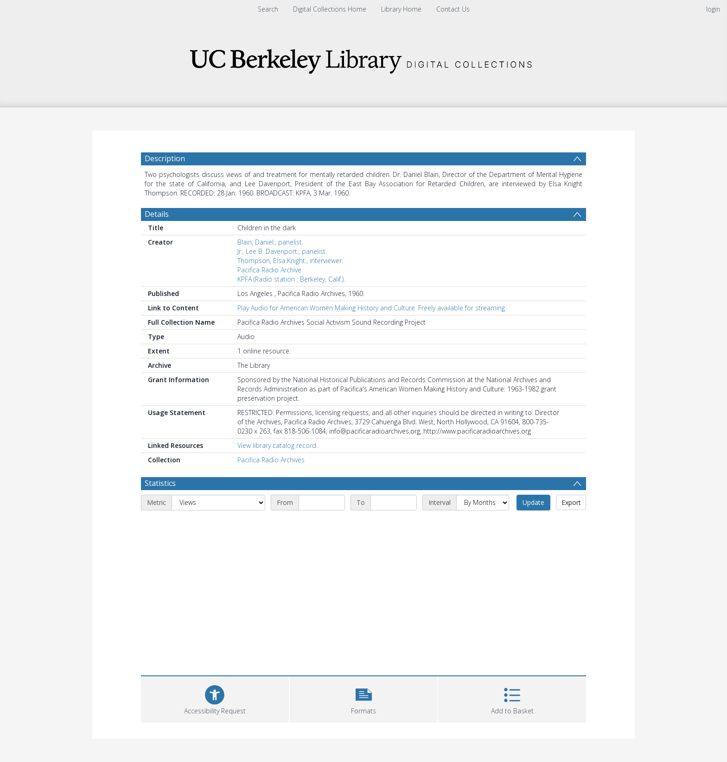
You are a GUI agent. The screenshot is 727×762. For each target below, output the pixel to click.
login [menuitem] (713, 9)
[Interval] (482, 502)
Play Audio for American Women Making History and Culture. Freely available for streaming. (371, 307)
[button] (364, 698)
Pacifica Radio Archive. (270, 269)
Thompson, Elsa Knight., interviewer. (290, 260)
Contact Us (453, 9)
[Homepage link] (363, 58)
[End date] (393, 502)
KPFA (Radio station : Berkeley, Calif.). (291, 279)
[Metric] (218, 502)
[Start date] (322, 502)
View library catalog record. (277, 445)
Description (165, 158)
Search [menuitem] (268, 9)
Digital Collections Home (329, 9)
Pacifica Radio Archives (271, 459)
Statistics (160, 483)
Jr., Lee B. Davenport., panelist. (282, 251)
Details (157, 214)
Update (533, 502)
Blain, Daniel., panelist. (270, 242)
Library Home (401, 9)
